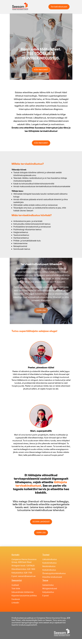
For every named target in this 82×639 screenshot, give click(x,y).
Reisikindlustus (48, 566)
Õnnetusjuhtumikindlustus (54, 573)
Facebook (16, 599)
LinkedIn (15, 602)
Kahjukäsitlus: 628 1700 (22, 572)
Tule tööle (16, 588)
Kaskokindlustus (49, 563)
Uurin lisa (41, 310)
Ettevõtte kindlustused (52, 577)
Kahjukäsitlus (48, 592)
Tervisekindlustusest (59, 7)
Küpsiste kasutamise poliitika (24, 595)
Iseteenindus (48, 585)
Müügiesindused (49, 588)
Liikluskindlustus (49, 559)
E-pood (45, 595)
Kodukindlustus (49, 570)
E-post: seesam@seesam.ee (24, 576)
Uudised (15, 585)
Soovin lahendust (41, 522)
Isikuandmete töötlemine (23, 592)
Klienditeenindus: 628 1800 (23, 569)
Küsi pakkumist (41, 70)
